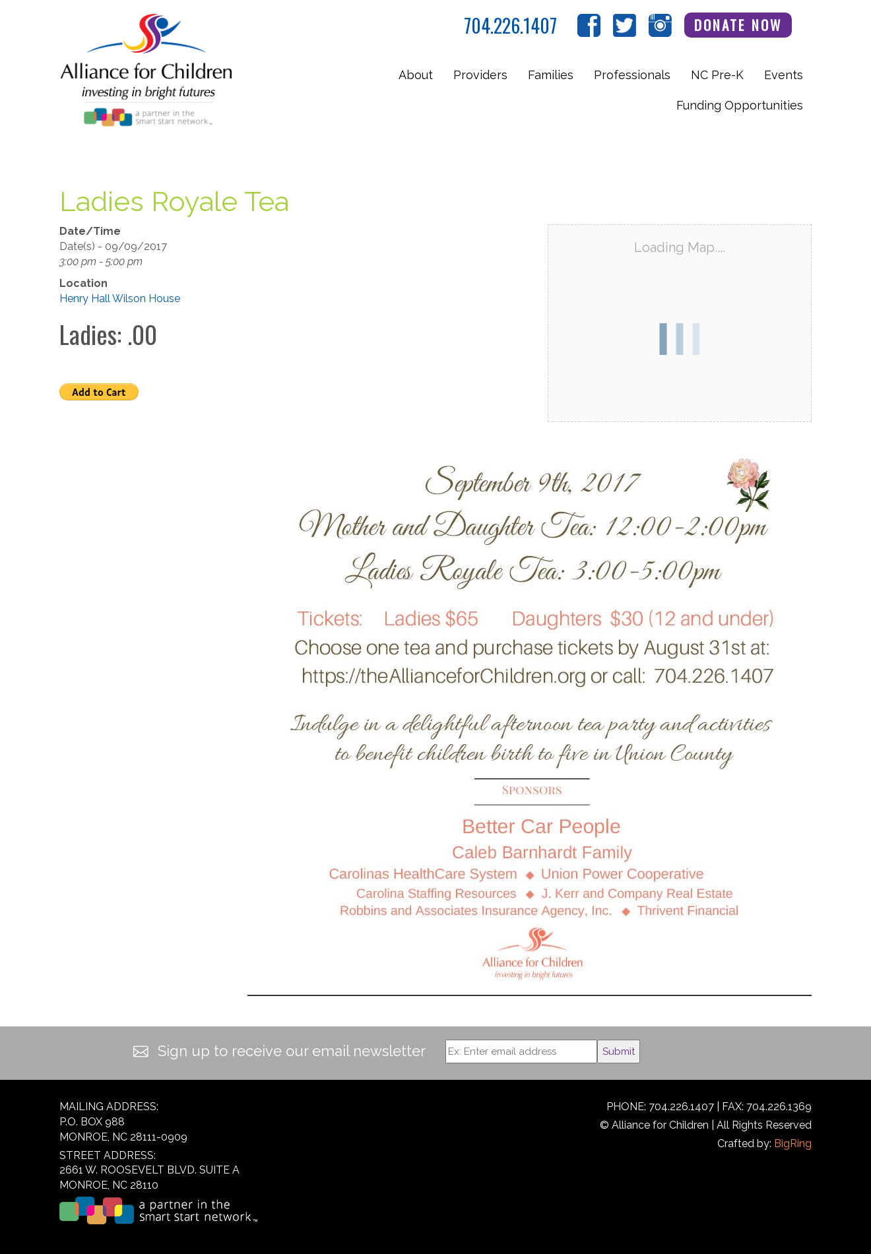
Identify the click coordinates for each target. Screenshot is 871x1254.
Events (783, 75)
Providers (480, 75)
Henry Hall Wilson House (119, 298)
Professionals (632, 75)
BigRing (793, 1143)
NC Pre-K (717, 75)
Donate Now (738, 25)
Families (550, 75)
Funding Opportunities (739, 105)
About (416, 75)
